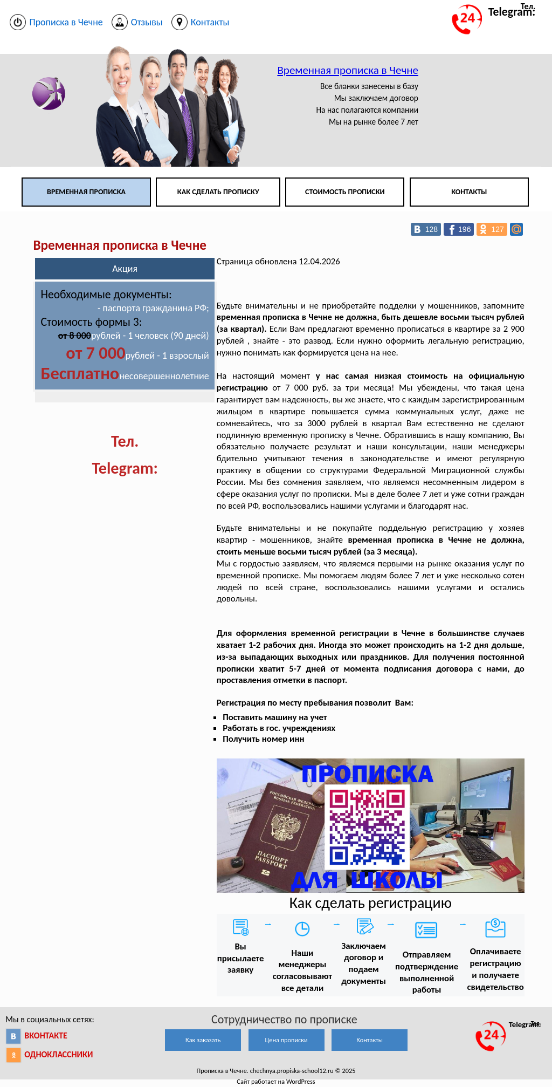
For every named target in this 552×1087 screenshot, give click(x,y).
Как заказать (202, 1040)
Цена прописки (286, 1040)
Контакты (469, 191)
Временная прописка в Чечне (347, 70)
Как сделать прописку (218, 191)
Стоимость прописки (345, 191)
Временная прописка (86, 191)
